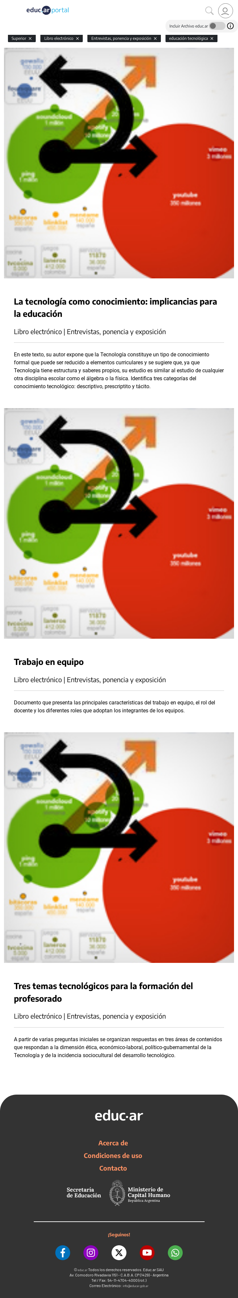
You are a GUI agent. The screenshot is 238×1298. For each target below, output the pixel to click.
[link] (225, 10)
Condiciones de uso (113, 1155)
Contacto (113, 1168)
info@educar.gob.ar (135, 1286)
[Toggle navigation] (6, 3)
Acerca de (113, 1143)
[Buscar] (209, 11)
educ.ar (82, 1270)
